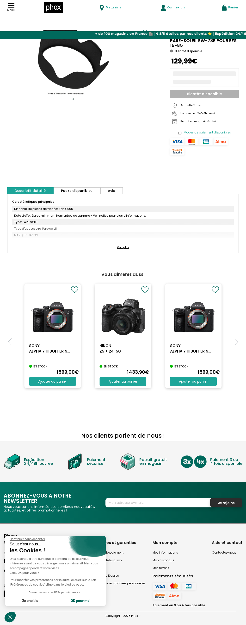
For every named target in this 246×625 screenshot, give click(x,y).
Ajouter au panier (52, 381)
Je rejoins (226, 502)
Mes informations (165, 552)
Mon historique (163, 560)
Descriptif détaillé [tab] (30, 190)
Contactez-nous (224, 552)
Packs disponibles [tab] (76, 190)
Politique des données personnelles (120, 583)
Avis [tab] (111, 190)
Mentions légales (106, 576)
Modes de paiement (108, 552)
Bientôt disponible (204, 93)
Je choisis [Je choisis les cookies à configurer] (30, 601)
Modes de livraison (108, 560)
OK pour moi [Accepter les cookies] (81, 601)
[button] (73, 99)
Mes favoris (161, 568)
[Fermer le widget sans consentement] (27, 539)
